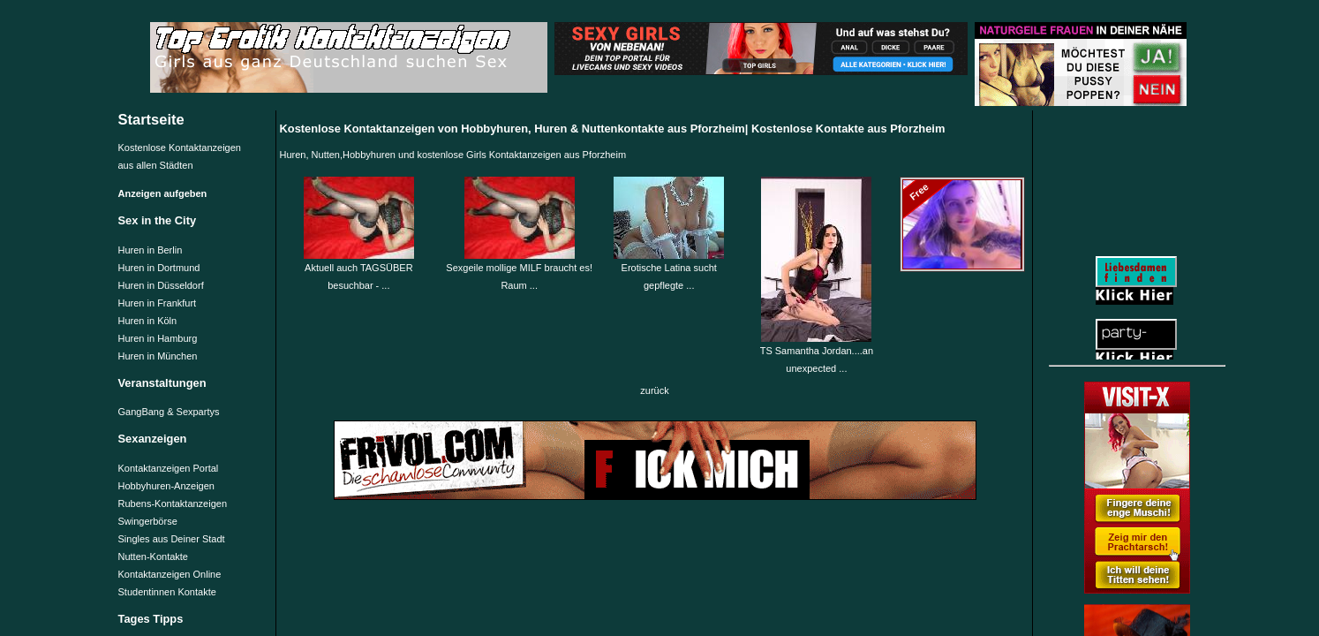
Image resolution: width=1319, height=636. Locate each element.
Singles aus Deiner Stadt (171, 539)
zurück (654, 390)
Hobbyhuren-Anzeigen (166, 486)
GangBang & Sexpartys (169, 411)
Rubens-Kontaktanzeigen (173, 503)
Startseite (151, 119)
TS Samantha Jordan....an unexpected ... (816, 353)
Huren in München (158, 356)
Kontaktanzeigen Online (170, 574)
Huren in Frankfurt (157, 303)
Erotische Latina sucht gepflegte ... (669, 270)
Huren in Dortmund (159, 267)
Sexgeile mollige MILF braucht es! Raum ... (519, 270)
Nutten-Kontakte (153, 556)
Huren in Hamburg (158, 338)
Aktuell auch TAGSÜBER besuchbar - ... (359, 270)
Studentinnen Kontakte (167, 592)
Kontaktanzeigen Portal (168, 468)
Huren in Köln (147, 320)
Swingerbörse (147, 521)
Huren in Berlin (150, 250)
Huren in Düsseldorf (161, 285)
